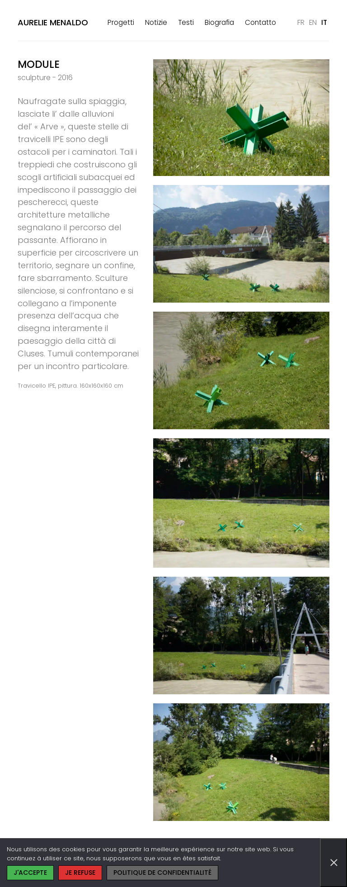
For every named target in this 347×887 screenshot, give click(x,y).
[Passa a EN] (313, 22)
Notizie (156, 22)
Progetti (121, 22)
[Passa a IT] (324, 22)
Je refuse (80, 872)
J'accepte (30, 872)
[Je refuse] (333, 862)
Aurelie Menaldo (53, 22)
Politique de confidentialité (162, 872)
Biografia (219, 22)
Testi (186, 22)
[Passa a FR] (301, 22)
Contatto (260, 22)
